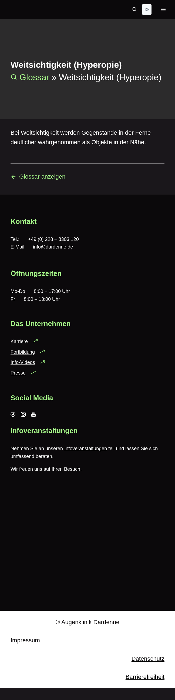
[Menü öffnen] (163, 9)
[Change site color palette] (147, 9)
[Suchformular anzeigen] (134, 9)
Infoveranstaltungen (85, 448)
